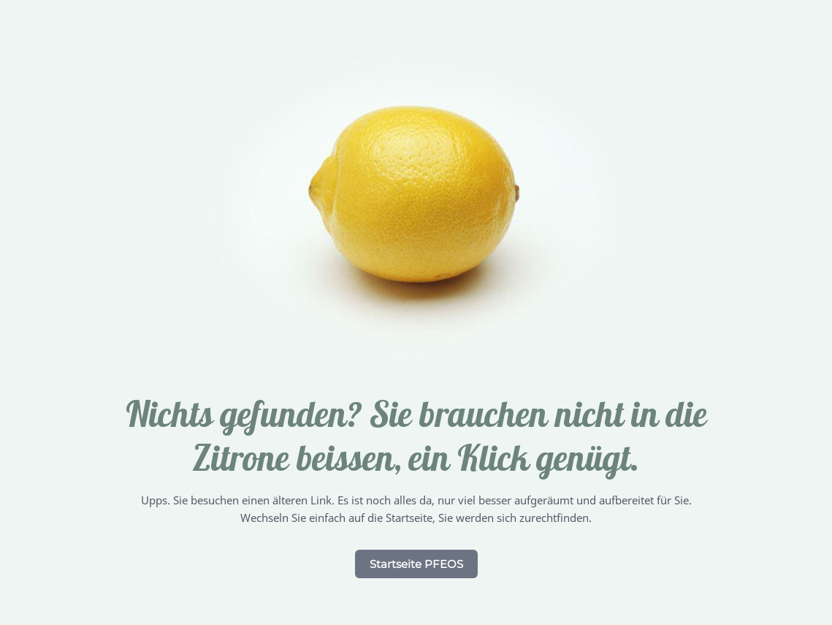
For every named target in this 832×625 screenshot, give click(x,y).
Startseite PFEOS (416, 564)
